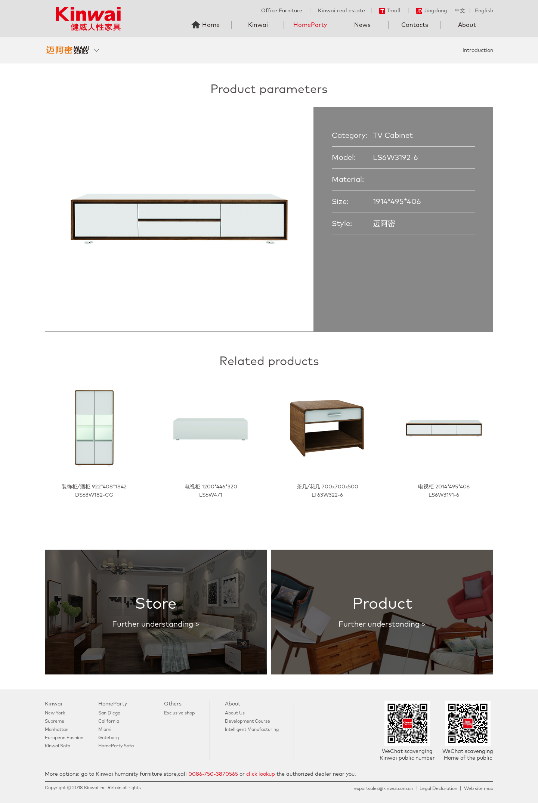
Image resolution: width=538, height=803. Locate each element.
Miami (104, 730)
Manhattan (56, 730)
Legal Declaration (438, 789)
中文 (460, 10)
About (467, 25)
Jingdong (431, 10)
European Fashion (64, 738)
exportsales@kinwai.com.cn (383, 789)
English (484, 10)
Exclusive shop (179, 713)
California (108, 721)
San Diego (109, 713)
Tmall (390, 10)
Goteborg (108, 738)
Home (211, 25)
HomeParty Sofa (116, 746)
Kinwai (258, 25)
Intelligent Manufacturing (252, 730)
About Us (235, 713)
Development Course (247, 721)
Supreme (54, 721)
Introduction (478, 50)
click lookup (260, 774)
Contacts (414, 25)
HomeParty (310, 25)
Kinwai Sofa (57, 746)
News (362, 25)
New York (55, 713)
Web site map (478, 789)
